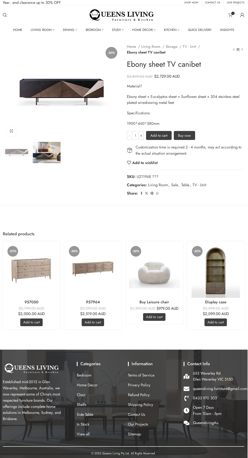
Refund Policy (139, 395)
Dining (68, 30)
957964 (93, 302)
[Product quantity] (135, 135)
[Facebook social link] (141, 193)
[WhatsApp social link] (157, 193)
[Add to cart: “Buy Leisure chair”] (154, 317)
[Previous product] (234, 49)
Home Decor (142, 30)
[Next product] (242, 49)
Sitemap (134, 434)
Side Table (85, 414)
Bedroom (93, 30)
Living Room (41, 30)
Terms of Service (141, 375)
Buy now (184, 135)
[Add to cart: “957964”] (93, 322)
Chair (81, 395)
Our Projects (138, 424)
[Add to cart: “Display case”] (215, 322)
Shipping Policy (140, 404)
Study (116, 30)
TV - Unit (190, 46)
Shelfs (81, 404)
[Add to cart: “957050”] (31, 322)
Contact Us (136, 414)
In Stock (83, 424)
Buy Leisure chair (154, 302)
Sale (174, 185)
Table (185, 185)
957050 (31, 302)
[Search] (5, 15)
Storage (172, 46)
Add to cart (158, 135)
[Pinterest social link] (152, 193)
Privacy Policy (139, 385)
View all (83, 434)
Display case (215, 302)
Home (132, 46)
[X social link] (146, 193)
